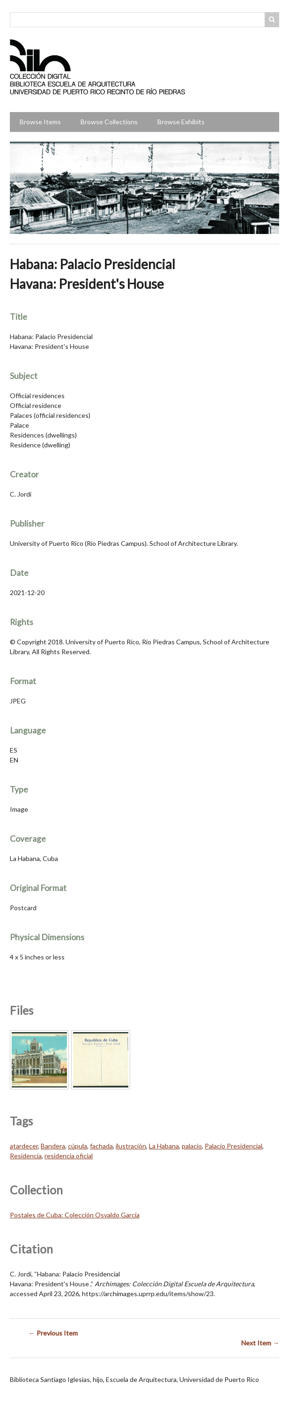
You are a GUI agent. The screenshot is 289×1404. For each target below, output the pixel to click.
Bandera (53, 1146)
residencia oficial (68, 1156)
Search (272, 19)
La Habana (164, 1146)
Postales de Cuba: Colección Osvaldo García (75, 1215)
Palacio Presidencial (233, 1146)
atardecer (24, 1146)
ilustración (131, 1146)
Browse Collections (109, 122)
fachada (101, 1146)
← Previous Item (53, 1333)
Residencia (26, 1156)
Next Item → (260, 1343)
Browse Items (40, 122)
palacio (192, 1146)
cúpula (77, 1146)
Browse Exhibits (181, 122)
